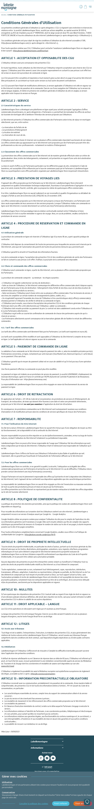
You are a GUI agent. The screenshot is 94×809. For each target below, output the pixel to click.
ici (20, 506)
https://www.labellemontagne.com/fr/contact (30, 51)
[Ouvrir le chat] (87, 802)
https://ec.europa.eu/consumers (42, 674)
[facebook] (41, 758)
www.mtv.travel (7, 666)
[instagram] (47, 758)
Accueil (3, 15)
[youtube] (53, 758)
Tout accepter (82, 803)
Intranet (47, 767)
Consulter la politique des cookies (33, 803)
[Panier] (85, 6)
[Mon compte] (81, 6)
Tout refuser (61, 803)
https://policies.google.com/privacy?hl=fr (40, 534)
